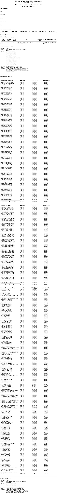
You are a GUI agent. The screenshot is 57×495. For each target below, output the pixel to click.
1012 (1, 43)
